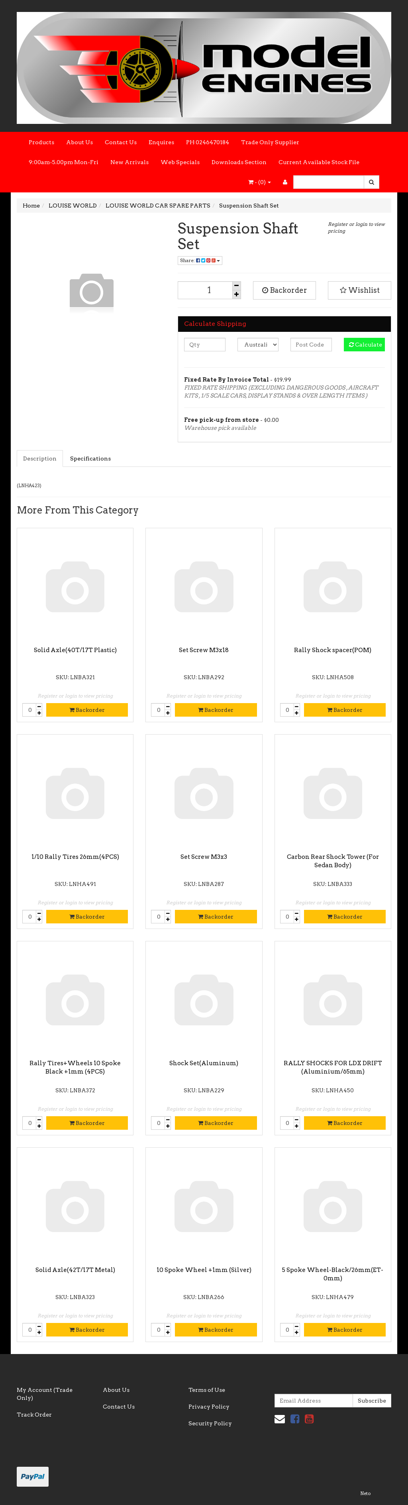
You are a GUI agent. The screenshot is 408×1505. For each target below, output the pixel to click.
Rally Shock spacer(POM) (332, 650)
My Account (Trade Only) (45, 1394)
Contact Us (121, 142)
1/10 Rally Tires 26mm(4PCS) (75, 856)
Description (40, 458)
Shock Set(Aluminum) (203, 1063)
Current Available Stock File (319, 162)
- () (259, 182)
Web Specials (180, 162)
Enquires (161, 142)
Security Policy (210, 1423)
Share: (200, 260)
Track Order (34, 1414)
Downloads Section (239, 162)
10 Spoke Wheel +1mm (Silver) (204, 1270)
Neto (365, 1493)
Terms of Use (206, 1390)
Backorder (284, 290)
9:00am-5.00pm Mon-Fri (63, 162)
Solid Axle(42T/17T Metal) (75, 1270)
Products (41, 142)
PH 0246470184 (207, 142)
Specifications (90, 458)
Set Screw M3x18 (204, 650)
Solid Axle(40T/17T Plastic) (75, 650)
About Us (79, 142)
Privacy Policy (209, 1406)
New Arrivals (129, 162)
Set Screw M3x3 (203, 856)
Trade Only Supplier (270, 142)
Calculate (365, 344)
